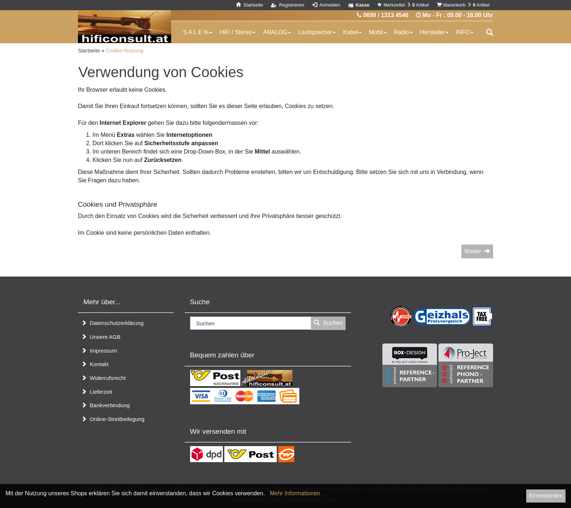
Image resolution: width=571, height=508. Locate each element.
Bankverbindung (105, 405)
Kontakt (95, 364)
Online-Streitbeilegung (113, 419)
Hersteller (434, 32)
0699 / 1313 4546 (383, 15)
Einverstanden (546, 496)
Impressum (99, 351)
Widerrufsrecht (103, 378)
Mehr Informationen (295, 493)
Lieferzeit (96, 392)
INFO (464, 32)
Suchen (328, 323)
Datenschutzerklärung (112, 323)
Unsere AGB (101, 337)
